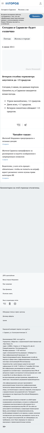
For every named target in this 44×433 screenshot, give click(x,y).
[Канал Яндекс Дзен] (15, 303)
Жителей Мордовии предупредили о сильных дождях (22, 141)
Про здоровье (7, 284)
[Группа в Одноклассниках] (9, 303)
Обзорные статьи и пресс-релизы (14, 312)
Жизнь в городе (22, 38)
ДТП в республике (8, 275)
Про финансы (7, 289)
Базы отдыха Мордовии (10, 280)
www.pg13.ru (26, 329)
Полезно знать (7, 293)
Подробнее (6, 396)
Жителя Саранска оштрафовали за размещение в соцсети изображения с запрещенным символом (22, 155)
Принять (36, 16)
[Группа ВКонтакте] (4, 303)
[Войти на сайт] (40, 3)
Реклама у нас (23, 10)
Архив (5, 320)
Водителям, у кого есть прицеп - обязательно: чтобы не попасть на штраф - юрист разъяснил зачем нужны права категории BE (22, 172)
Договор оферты (8, 316)
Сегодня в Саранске (8, 10)
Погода (7, 38)
